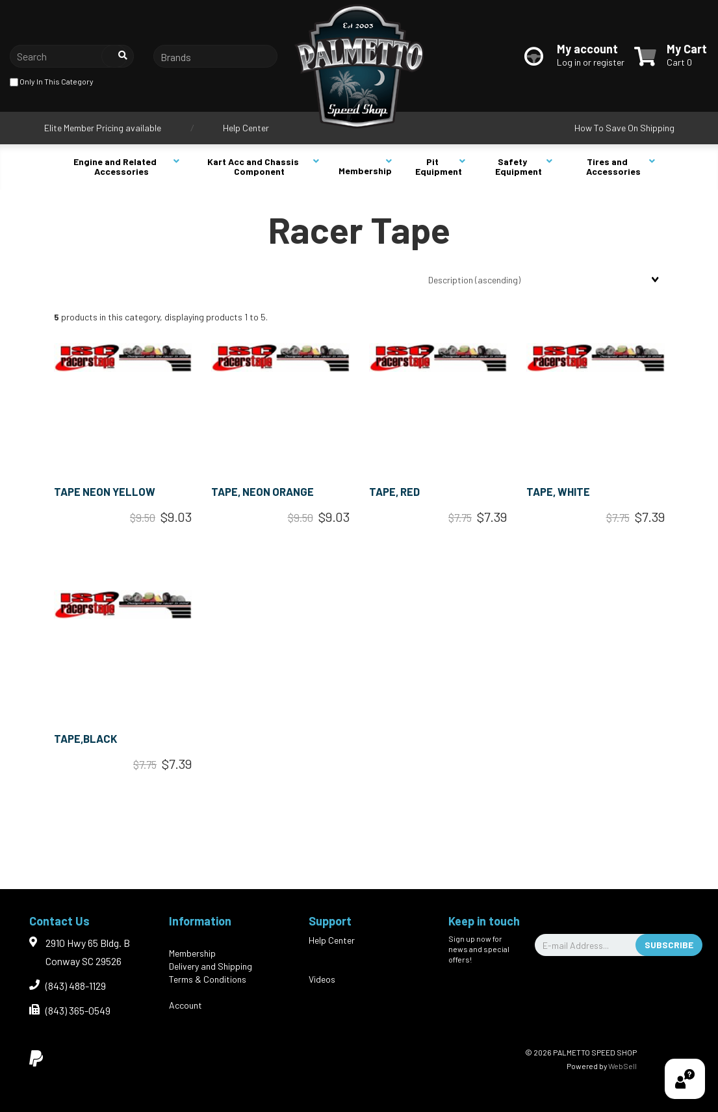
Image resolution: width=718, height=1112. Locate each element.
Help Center (246, 127)
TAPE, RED (394, 491)
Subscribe (669, 944)
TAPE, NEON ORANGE (262, 491)
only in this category (52, 82)
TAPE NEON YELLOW (104, 491)
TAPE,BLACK (86, 738)
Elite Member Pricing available (102, 127)
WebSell (622, 1065)
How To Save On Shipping (624, 127)
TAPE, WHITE (558, 491)
